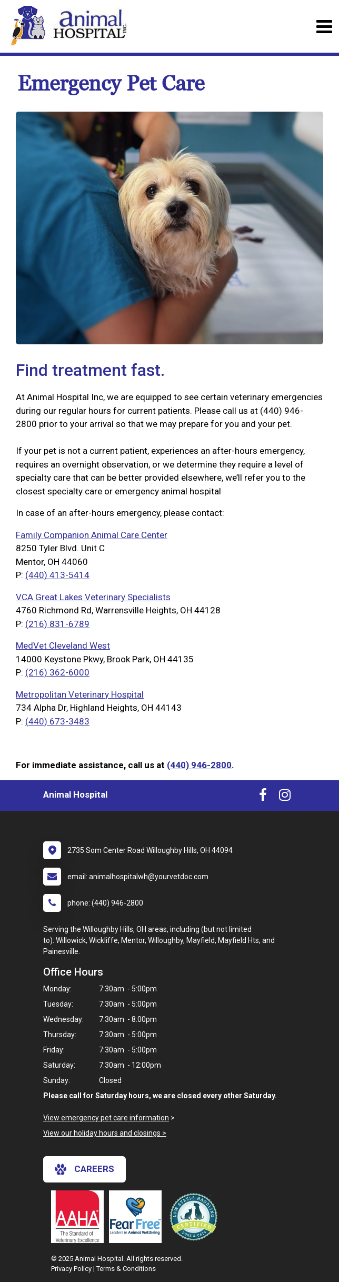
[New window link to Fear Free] (138, 1216)
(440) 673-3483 (57, 721)
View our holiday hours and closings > (104, 1133)
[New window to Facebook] (263, 797)
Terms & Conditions (126, 1269)
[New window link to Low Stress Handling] (196, 1216)
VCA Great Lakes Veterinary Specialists (93, 597)
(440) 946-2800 (199, 765)
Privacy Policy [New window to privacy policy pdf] (71, 1269)
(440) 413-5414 (57, 575)
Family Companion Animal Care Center (91, 535)
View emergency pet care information (106, 1118)
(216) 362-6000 (57, 672)
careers (84, 1169)
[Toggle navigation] (324, 26)
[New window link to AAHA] (80, 1216)
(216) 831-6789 (57, 624)
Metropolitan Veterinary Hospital (80, 694)
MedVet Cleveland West (63, 645)
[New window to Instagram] (285, 797)
